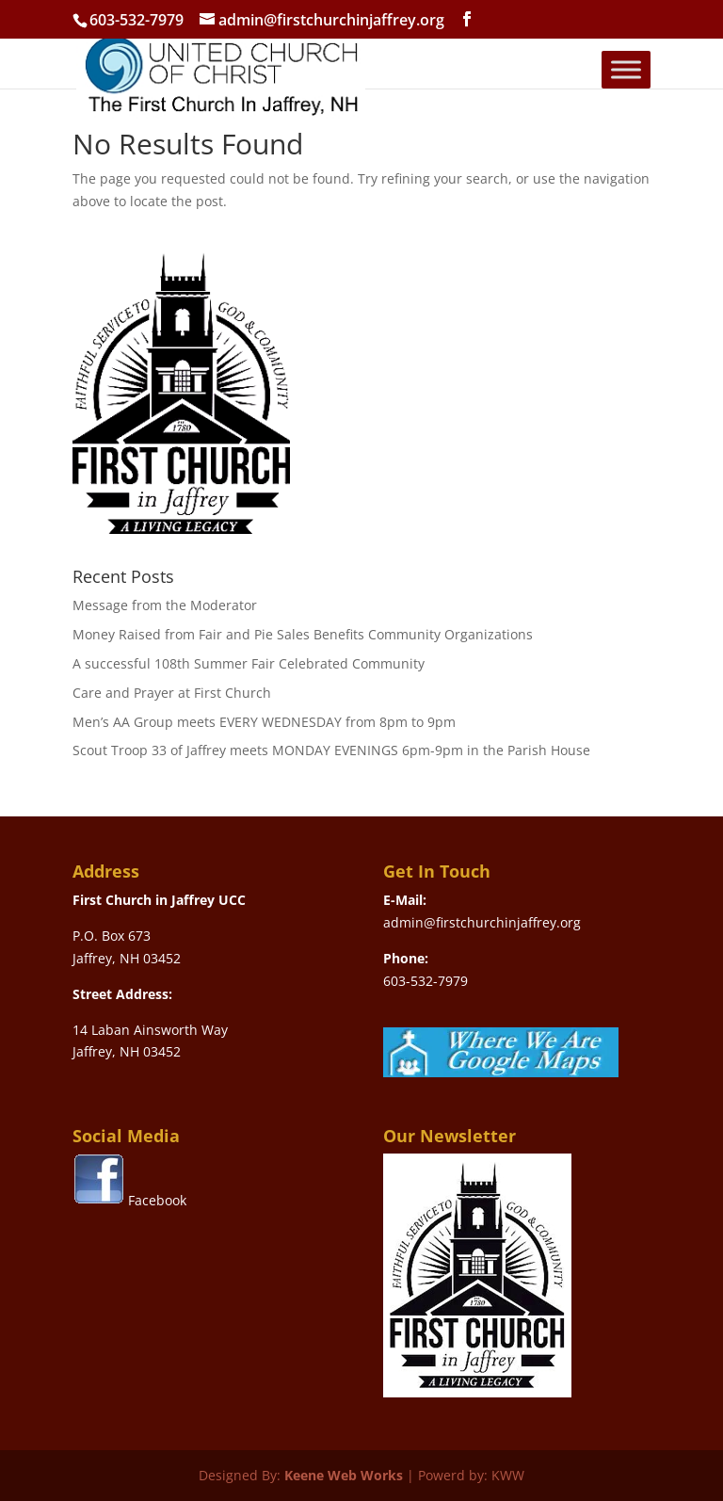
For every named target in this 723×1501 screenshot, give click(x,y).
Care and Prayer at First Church (171, 693)
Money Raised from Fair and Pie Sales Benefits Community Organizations (302, 634)
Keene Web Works (343, 1475)
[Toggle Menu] (626, 69)
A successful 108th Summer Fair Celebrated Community (248, 663)
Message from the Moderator (164, 605)
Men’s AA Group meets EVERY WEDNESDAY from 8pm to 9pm (264, 722)
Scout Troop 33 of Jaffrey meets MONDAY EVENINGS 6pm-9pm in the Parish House (331, 750)
